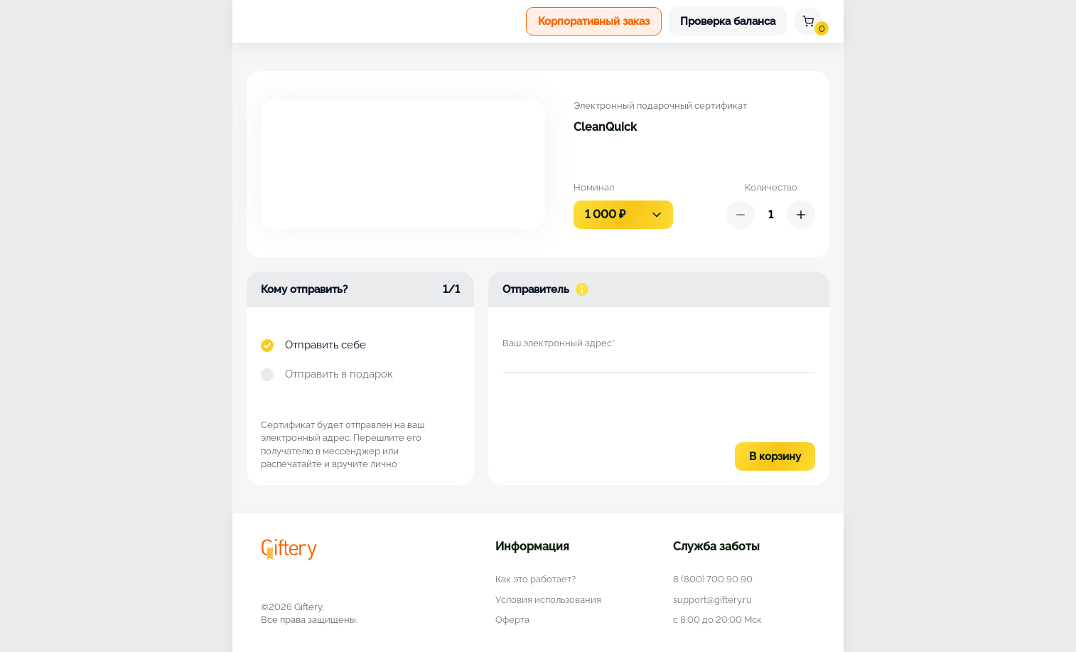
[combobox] (623, 215)
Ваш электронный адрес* (558, 343)
